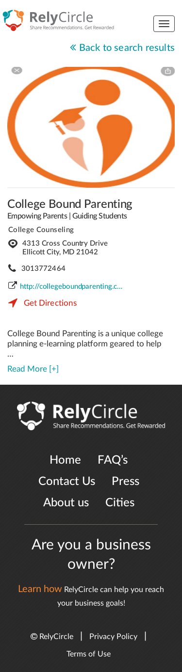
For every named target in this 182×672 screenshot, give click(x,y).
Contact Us (66, 481)
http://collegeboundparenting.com (73, 286)
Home (65, 460)
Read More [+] (33, 369)
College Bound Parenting (69, 204)
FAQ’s (113, 460)
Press (125, 481)
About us (66, 503)
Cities (119, 503)
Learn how (40, 589)
